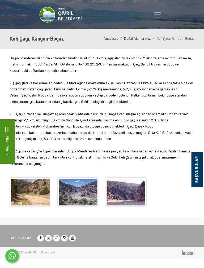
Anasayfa (111, 39)
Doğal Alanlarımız (137, 39)
